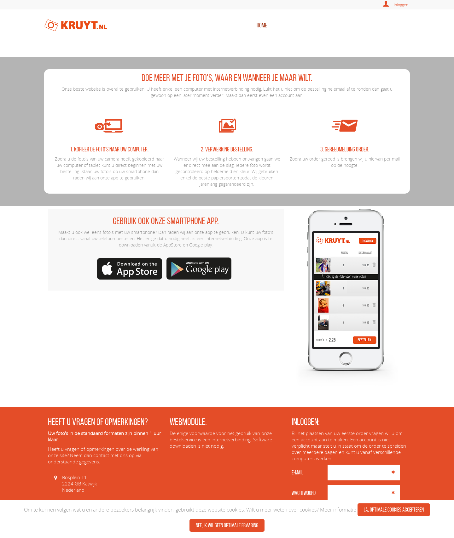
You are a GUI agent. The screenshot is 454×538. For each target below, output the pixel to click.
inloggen (401, 4)
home (262, 25)
